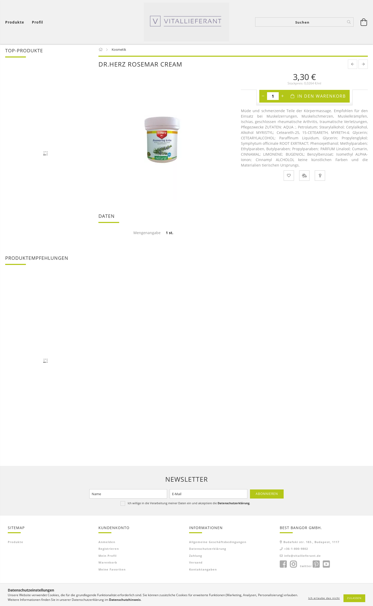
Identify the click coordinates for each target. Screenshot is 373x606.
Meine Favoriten (112, 570)
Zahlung (195, 556)
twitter (306, 566)
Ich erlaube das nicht (324, 598)
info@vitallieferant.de (302, 556)
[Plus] (282, 97)
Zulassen (354, 598)
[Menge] (273, 97)
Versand (196, 563)
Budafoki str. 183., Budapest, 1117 (311, 543)
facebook (283, 565)
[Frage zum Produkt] (320, 176)
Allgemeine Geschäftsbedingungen (217, 543)
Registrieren (108, 549)
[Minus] (263, 97)
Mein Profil (107, 556)
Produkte (15, 543)
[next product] (363, 65)
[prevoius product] (352, 65)
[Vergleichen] (304, 176)
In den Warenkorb (321, 97)
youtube (326, 565)
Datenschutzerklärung (207, 549)
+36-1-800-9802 (296, 549)
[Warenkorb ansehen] (16, 22)
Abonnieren (267, 494)
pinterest (316, 565)
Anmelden (106, 543)
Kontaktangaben (203, 570)
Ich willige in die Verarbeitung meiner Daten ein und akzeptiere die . (189, 504)
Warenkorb (107, 563)
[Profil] (37, 22)
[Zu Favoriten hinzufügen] (289, 176)
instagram (293, 565)
